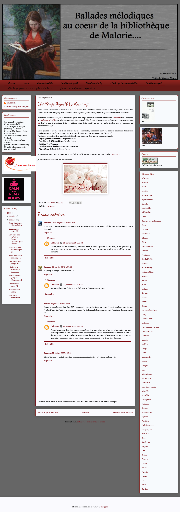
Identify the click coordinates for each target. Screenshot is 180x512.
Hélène (145, 263)
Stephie (145, 446)
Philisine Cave (50, 222)
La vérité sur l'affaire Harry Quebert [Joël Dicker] (16, 239)
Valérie (145, 472)
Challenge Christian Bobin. (124, 82)
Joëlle (144, 280)
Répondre (48, 232)
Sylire (144, 455)
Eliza (144, 242)
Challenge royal (153, 82)
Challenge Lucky (94, 82)
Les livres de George (150, 327)
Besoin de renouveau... (15, 296)
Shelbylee (146, 442)
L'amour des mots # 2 (14, 230)
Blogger (104, 507)
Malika (47, 303)
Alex (144, 187)
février (12, 216)
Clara (144, 225)
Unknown (55, 243)
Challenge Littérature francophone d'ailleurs (30, 88)
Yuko (144, 484)
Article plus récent (48, 412)
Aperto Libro (147, 199)
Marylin (145, 365)
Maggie (145, 340)
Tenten (145, 459)
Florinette (146, 255)
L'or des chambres (149, 310)
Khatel (144, 302)
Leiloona (145, 323)
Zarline (145, 489)
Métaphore (146, 399)
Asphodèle (146, 208)
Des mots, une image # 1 (15, 262)
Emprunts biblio (45, 82)
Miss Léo (145, 391)
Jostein (144, 276)
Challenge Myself (69, 82)
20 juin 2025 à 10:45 (63, 353)
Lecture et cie (147, 319)
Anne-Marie (147, 195)
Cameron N (49, 353)
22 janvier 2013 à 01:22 (62, 267)
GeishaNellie (147, 259)
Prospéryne (147, 429)
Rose (144, 438)
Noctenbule (147, 412)
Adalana (145, 178)
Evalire (145, 250)
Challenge (50, 206)
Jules (144, 285)
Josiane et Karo (148, 272)
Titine (144, 463)
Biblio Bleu (146, 212)
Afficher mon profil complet (16, 106)
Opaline (145, 416)
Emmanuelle (147, 246)
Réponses (51, 238)
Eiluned (145, 238)
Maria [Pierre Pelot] (14, 290)
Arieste (145, 204)
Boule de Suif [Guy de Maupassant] (15, 277)
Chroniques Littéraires (151, 221)
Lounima (145, 336)
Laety (144, 314)
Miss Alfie (146, 382)
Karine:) (145, 293)
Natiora (145, 408)
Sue (143, 450)
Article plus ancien (122, 412)
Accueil (11, 82)
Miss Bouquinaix (149, 387)
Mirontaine (146, 378)
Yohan (144, 476)
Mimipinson (147, 374)
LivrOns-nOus (147, 331)
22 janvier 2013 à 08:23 (73, 284)
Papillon (145, 421)
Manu (144, 353)
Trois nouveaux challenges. (15, 256)
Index (26, 82)
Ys (143, 480)
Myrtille (145, 395)
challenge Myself (47, 120)
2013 (9, 213)
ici (39, 123)
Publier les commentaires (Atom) (91, 422)
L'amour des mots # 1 (14, 284)
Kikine (144, 306)
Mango (144, 348)
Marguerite (146, 357)
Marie (144, 361)
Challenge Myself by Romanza (14, 269)
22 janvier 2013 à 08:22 (73, 243)
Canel (144, 216)
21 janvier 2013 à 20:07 (66, 222)
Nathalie (145, 404)
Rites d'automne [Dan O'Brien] (16, 224)
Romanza (117, 117)
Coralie (145, 229)
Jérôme (145, 289)
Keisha (144, 297)
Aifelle (145, 182)
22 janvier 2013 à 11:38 (73, 326)
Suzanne (47, 267)
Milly (144, 370)
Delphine (146, 233)
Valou (144, 467)
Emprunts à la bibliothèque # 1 (15, 249)
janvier (12, 220)
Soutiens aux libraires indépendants (78, 88)
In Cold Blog (147, 268)
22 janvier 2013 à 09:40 (60, 303)
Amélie (145, 191)
